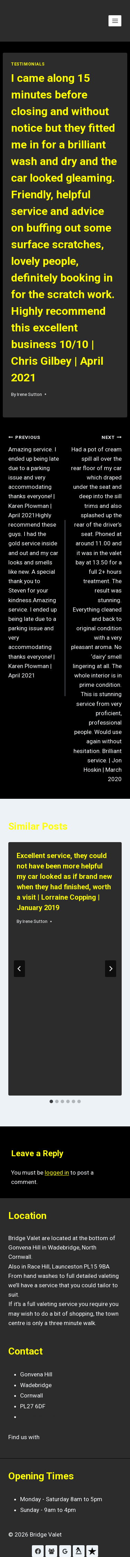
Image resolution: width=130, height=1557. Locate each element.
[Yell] (79, 1551)
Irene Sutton (29, 394)
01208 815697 (40, 1416)
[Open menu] (115, 20)
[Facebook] (38, 1551)
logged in (57, 1172)
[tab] (51, 1101)
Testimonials (27, 64)
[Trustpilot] (92, 1551)
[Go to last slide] (19, 968)
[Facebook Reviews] (51, 1551)
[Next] (110, 968)
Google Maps (59, 1437)
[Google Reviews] (65, 1551)
